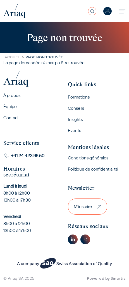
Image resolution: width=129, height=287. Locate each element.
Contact (11, 117)
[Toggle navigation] (122, 11)
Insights (75, 119)
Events (74, 130)
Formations (79, 97)
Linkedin (73, 239)
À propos (11, 95)
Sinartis (118, 278)
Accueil (13, 57)
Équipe (10, 106)
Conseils (76, 108)
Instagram (85, 239)
